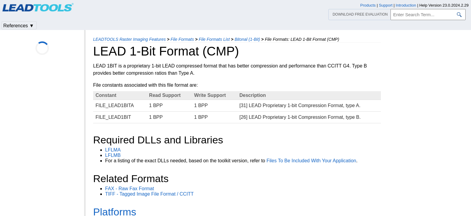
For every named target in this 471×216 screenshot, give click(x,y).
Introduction (406, 5)
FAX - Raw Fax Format (129, 188)
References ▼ (18, 25)
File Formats (182, 39)
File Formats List (214, 39)
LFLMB (113, 155)
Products (367, 5)
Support (386, 5)
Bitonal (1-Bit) (247, 39)
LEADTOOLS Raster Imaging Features (129, 39)
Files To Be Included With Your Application (311, 160)
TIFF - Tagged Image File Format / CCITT (149, 193)
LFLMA (113, 149)
